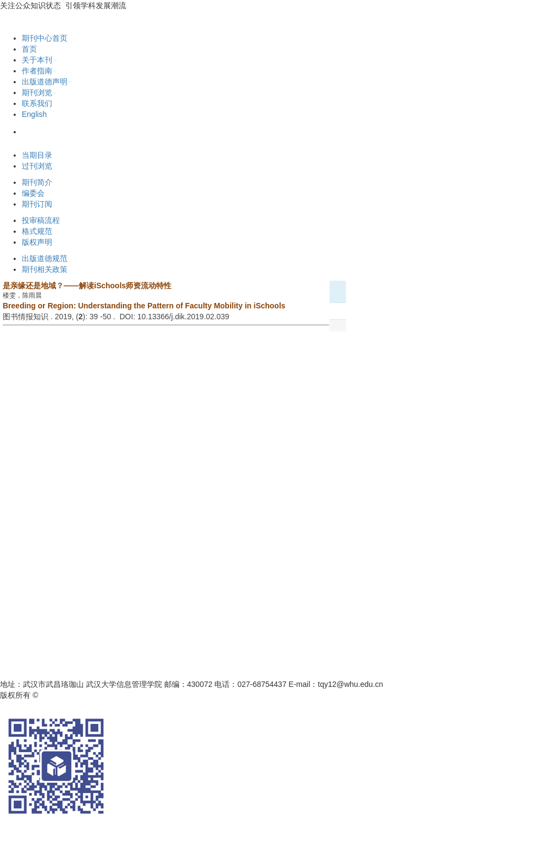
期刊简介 (37, 182)
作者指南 (40, 70)
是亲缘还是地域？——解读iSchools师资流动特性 (87, 285)
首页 (29, 49)
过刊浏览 (37, 166)
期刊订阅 (37, 204)
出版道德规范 (44, 258)
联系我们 (37, 103)
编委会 (33, 193)
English (34, 114)
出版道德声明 (47, 81)
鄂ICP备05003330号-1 (173, 695)
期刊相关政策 (44, 269)
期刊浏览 (40, 92)
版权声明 (37, 242)
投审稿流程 (41, 220)
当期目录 (37, 155)
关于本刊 (40, 59)
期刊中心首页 (44, 38)
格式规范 (37, 231)
